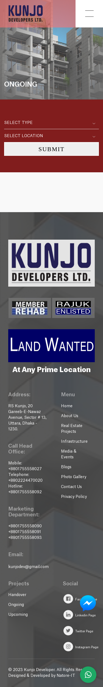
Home (67, 406)
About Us (69, 416)
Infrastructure (74, 442)
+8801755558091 (24, 532)
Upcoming (18, 615)
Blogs (66, 467)
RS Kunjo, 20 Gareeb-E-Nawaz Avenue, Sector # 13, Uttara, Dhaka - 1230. (27, 417)
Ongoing (16, 605)
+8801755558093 (25, 538)
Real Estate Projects (71, 429)
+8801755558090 (25, 526)
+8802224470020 (25, 481)
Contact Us (71, 487)
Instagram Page (80, 646)
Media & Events (68, 454)
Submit (51, 149)
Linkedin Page (79, 614)
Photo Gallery (73, 477)
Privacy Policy (74, 497)
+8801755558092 (25, 492)
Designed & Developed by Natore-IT (41, 676)
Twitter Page (78, 630)
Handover (17, 595)
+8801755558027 (25, 469)
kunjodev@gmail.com (28, 567)
